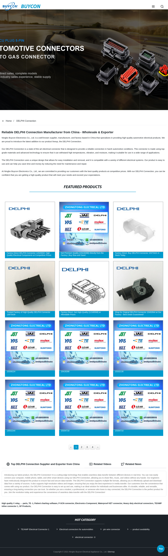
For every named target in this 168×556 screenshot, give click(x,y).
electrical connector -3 (92, 537)
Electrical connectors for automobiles (83, 529)
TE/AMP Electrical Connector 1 (42, 529)
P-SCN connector (66, 503)
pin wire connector (118, 529)
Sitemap (111, 552)
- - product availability (146, 529)
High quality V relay (10, 503)
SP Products (25, 506)
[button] (153, 7)
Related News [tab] (131, 464)
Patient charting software (45, 503)
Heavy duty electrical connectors (138, 503)
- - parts (23, 503)
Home (9, 121)
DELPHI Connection (26, 121)
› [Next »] (97, 447)
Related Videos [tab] (100, 464)
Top (161, 548)
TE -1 (31, 503)
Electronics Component (86, 503)
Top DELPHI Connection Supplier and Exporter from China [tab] (43, 464)
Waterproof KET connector (110, 503)
